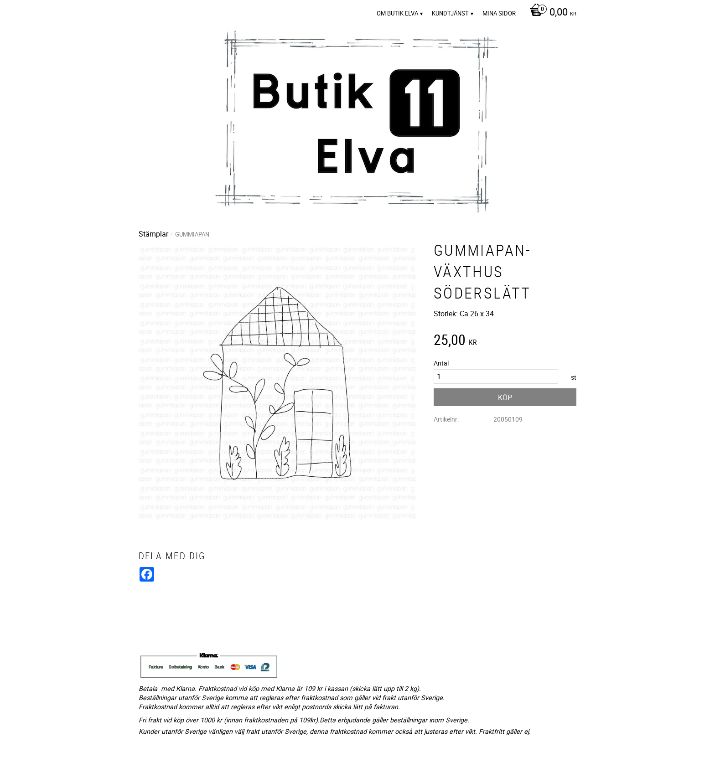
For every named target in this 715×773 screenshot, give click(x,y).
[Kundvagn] (550, 13)
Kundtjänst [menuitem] (450, 13)
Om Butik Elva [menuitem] (397, 13)
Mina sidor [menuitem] (499, 13)
